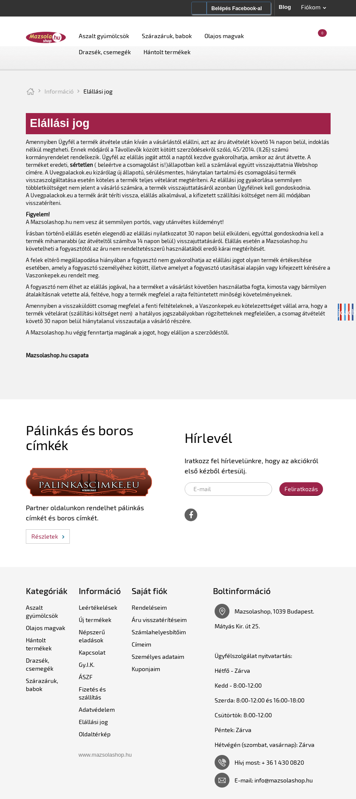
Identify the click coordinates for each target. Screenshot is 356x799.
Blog (285, 7)
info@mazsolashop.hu (283, 780)
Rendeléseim (149, 607)
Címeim (141, 644)
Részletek (44, 536)
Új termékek (95, 619)
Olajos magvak (224, 35)
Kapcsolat (92, 652)
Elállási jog (93, 721)
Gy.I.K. (86, 664)
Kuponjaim (146, 668)
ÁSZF (86, 676)
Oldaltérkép (94, 734)
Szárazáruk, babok (167, 35)
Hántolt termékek (167, 51)
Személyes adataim (158, 656)
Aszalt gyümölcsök (104, 35)
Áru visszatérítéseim (159, 619)
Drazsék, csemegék (105, 51)
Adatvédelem (97, 709)
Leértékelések (98, 607)
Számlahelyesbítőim (159, 632)
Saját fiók (149, 591)
